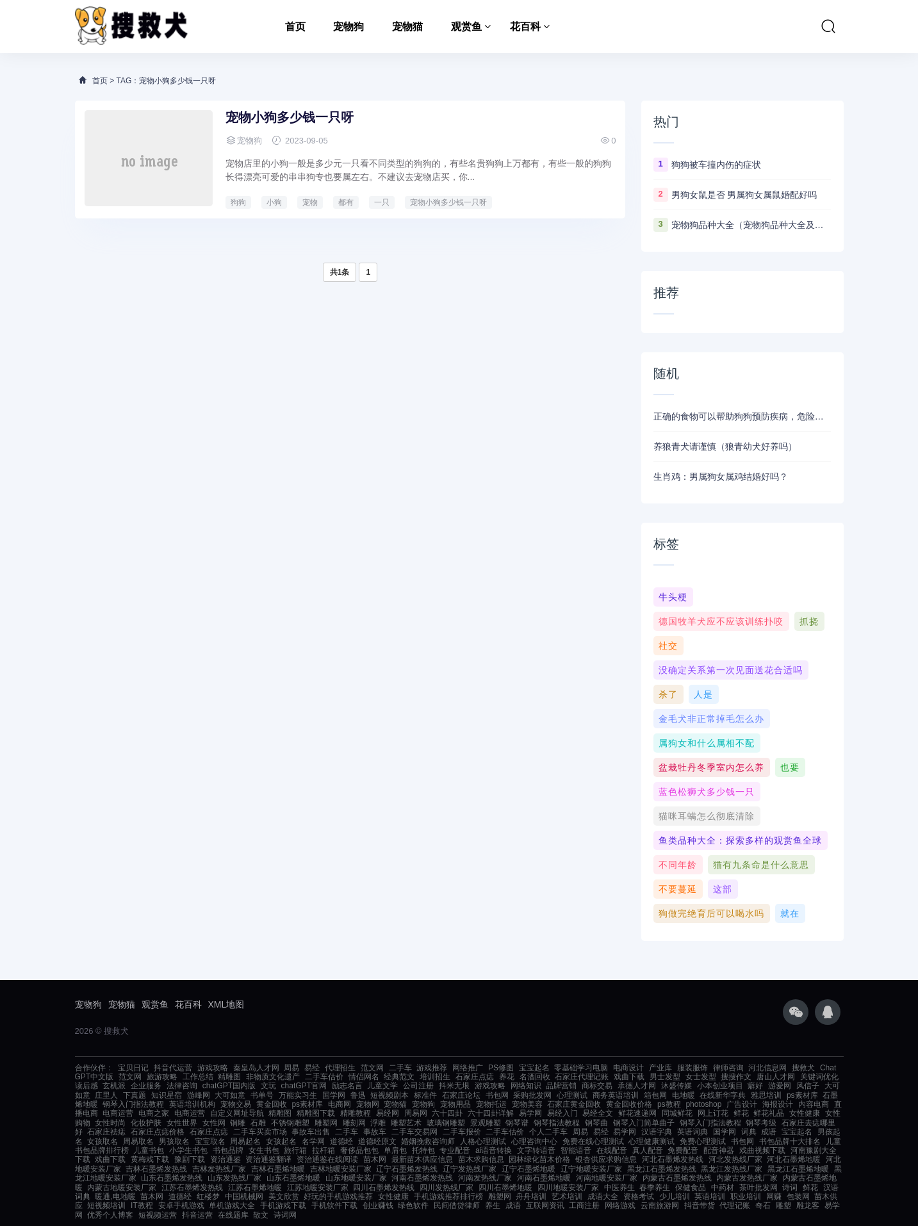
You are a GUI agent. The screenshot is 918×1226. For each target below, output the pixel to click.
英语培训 (709, 1196)
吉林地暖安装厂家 (341, 1169)
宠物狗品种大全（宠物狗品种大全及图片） (751, 225)
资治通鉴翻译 (268, 1159)
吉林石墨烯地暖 (278, 1169)
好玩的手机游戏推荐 (338, 1196)
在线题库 (233, 1215)
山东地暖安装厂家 (356, 1177)
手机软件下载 (334, 1205)
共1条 (340, 272)
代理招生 (340, 1067)
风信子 (807, 1085)
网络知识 (526, 1085)
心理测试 (572, 1095)
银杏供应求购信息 (606, 1159)
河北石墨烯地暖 (794, 1159)
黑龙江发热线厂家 (731, 1169)
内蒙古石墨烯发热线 (677, 1177)
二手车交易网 (414, 1131)
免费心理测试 (703, 1141)
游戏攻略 (212, 1067)
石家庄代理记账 (582, 1076)
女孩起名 (281, 1141)
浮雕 (378, 1122)
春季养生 (654, 1187)
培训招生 (435, 1076)
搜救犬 (803, 1067)
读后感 (86, 1085)
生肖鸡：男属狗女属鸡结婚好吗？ (720, 476)
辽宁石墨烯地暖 (528, 1169)
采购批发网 (532, 1095)
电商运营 (117, 1113)
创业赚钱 (378, 1205)
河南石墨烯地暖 (544, 1177)
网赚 (774, 1196)
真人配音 (647, 1150)
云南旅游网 (660, 1205)
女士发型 (700, 1076)
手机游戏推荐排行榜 (448, 1196)
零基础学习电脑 (581, 1067)
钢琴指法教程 (557, 1122)
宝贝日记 (133, 1067)
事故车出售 (310, 1131)
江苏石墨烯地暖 (255, 1187)
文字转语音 (536, 1150)
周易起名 (245, 1141)
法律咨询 (182, 1085)
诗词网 (285, 1215)
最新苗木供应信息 (422, 1159)
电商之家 (153, 1113)
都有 (346, 202)
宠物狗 (348, 26)
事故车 (374, 1131)
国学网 (333, 1095)
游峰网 (198, 1095)
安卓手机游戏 (181, 1205)
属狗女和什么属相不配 (707, 743)
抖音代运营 (173, 1067)
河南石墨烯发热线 (422, 1177)
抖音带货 (699, 1205)
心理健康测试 (651, 1141)
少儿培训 (674, 1196)
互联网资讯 (545, 1205)
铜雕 (237, 1122)
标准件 (425, 1095)
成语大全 (602, 1196)
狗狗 (238, 202)
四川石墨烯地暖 (505, 1187)
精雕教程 (355, 1113)
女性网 (213, 1122)
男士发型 (665, 1076)
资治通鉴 (225, 1159)
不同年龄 (678, 865)
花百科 (525, 26)
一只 (381, 202)
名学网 (313, 1141)
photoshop (703, 1104)
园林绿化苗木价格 (539, 1159)
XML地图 (226, 1004)
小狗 (274, 202)
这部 (722, 889)
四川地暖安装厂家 (568, 1187)
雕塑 (783, 1205)
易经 (312, 1067)
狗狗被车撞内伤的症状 (716, 164)
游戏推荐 (431, 1067)
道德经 (341, 1141)
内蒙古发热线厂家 (747, 1177)
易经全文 (597, 1113)
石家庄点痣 (474, 1076)
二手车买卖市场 (260, 1131)
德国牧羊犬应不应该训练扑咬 (721, 621)
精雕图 (229, 1076)
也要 (789, 767)
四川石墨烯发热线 (383, 1187)
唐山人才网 (776, 1076)
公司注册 (418, 1085)
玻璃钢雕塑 (446, 1122)
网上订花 (713, 1113)
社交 (668, 646)
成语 (768, 1131)
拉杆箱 (323, 1150)
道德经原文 (377, 1141)
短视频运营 (157, 1215)
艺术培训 (567, 1196)
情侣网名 (363, 1076)
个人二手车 (548, 1131)
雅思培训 (766, 1095)
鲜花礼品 (768, 1113)
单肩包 (395, 1150)
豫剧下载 (189, 1159)
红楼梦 (208, 1196)
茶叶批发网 (758, 1187)
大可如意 (230, 1095)
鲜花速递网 (637, 1113)
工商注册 (584, 1205)
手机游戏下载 (283, 1205)
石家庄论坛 (461, 1095)
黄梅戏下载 (150, 1159)
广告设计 (741, 1104)
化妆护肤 (146, 1122)
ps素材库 (802, 1095)
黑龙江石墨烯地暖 (798, 1169)
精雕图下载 (316, 1113)
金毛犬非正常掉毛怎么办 (711, 719)
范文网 (372, 1067)
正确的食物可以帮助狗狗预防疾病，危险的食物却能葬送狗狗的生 (742, 416)
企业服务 (146, 1085)
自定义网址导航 (237, 1113)
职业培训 (745, 1196)
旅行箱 (295, 1150)
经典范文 (399, 1076)
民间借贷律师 (457, 1205)
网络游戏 (620, 1205)
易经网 (387, 1113)
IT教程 (142, 1205)
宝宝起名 (534, 1067)
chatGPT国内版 (229, 1085)
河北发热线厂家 (735, 1159)
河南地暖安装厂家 (606, 1177)
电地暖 (683, 1095)
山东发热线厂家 (234, 1177)
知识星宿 (166, 1095)
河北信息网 (767, 1067)
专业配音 (454, 1150)
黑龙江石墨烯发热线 (661, 1169)
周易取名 (138, 1141)
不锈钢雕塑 (290, 1122)
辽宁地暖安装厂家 (591, 1169)
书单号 (262, 1095)
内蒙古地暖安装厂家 (121, 1187)
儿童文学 (382, 1085)
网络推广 (467, 1067)
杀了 (668, 694)
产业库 (660, 1067)
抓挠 (809, 621)
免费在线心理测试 (593, 1141)
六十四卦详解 (491, 1113)
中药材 (722, 1187)
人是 (703, 694)
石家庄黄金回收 (574, 1104)
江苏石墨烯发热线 (192, 1187)
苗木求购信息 (481, 1159)
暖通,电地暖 (115, 1196)
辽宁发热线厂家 (469, 1169)
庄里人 (106, 1095)
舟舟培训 (531, 1196)
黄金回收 (271, 1104)
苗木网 (374, 1159)
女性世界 (182, 1122)
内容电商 (813, 1104)
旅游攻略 (162, 1076)
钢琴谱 (517, 1122)
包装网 (798, 1196)
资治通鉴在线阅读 (327, 1159)
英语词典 (692, 1131)
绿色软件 (413, 1205)
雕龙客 (807, 1205)
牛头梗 (673, 597)
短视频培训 (106, 1205)
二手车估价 (324, 1076)
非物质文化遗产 (273, 1076)
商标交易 (597, 1085)
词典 (749, 1131)
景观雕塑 (485, 1122)
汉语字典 (656, 1131)
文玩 (268, 1085)
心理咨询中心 (534, 1141)
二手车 (400, 1067)
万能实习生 (298, 1095)
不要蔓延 (678, 889)
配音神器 (718, 1150)
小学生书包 (188, 1150)
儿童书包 (148, 1150)
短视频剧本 (389, 1095)
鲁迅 (358, 1095)
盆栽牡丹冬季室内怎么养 (711, 767)
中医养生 (619, 1187)
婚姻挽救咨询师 (428, 1141)
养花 (506, 1076)
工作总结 (198, 1076)
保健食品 (690, 1187)
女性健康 (804, 1113)
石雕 (258, 1122)
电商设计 (628, 1067)
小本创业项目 (720, 1085)
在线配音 (611, 1150)
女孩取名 (102, 1141)
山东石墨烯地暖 (293, 1177)
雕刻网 (354, 1122)
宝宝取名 (210, 1141)
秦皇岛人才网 (256, 1067)
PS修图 (501, 1067)
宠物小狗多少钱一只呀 (289, 117)
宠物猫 (407, 26)
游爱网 (779, 1085)
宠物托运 (491, 1104)
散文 (260, 1215)
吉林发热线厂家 (219, 1169)
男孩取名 (174, 1141)
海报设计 (777, 1104)
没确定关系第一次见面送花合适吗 (731, 670)
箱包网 (655, 1095)
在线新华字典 (723, 1095)
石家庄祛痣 (106, 1131)
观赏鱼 (466, 26)
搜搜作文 (736, 1076)
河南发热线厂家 (485, 1177)
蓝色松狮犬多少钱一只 (707, 792)
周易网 (415, 1113)
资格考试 (638, 1196)
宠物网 (367, 1104)
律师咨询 (728, 1067)
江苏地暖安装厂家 (317, 1187)
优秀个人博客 (110, 1215)
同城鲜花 (677, 1113)
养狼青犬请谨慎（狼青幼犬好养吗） (725, 446)
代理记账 (734, 1205)
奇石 (763, 1205)
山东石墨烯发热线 (171, 1177)
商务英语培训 (616, 1095)
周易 (291, 1067)
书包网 (497, 1095)
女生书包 (264, 1150)
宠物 (310, 202)
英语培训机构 (192, 1104)
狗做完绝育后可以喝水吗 (711, 913)
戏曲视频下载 (762, 1150)
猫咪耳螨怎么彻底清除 (707, 816)
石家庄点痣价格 (157, 1131)
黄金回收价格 (629, 1104)
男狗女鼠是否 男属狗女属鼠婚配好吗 (744, 195)
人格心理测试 (483, 1141)
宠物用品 (455, 1104)
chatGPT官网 (304, 1085)
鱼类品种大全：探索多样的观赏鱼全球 (740, 840)
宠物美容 (527, 1104)
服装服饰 (692, 1067)
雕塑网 (326, 1122)
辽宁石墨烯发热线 (407, 1169)
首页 (295, 26)
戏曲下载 (629, 1076)
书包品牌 (228, 1150)
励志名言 (347, 1085)
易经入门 (562, 1113)
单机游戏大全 (232, 1205)
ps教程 (669, 1104)
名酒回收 (535, 1076)
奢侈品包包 (359, 1150)
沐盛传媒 (676, 1085)
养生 (492, 1205)
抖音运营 (197, 1215)
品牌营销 (561, 1085)
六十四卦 (447, 1113)
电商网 (339, 1104)
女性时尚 (110, 1122)
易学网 (530, 1113)
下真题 (134, 1095)
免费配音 (683, 1150)
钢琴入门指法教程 (133, 1104)
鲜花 (741, 1113)
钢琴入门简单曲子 (644, 1122)
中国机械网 (244, 1196)
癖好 (755, 1085)
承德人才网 (637, 1085)
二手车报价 (462, 1131)
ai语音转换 (493, 1150)
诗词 (790, 1187)
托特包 (423, 1150)
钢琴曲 (596, 1122)
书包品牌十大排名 (790, 1141)
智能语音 (576, 1150)
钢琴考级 (761, 1122)
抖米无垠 (454, 1085)
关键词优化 (819, 1076)
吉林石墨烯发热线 (156, 1169)
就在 (789, 913)
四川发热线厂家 (446, 1187)
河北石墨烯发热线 (672, 1159)
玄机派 (114, 1085)
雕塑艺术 (406, 1122)
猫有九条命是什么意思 (761, 865)
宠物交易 (235, 1104)
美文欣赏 (283, 1196)
